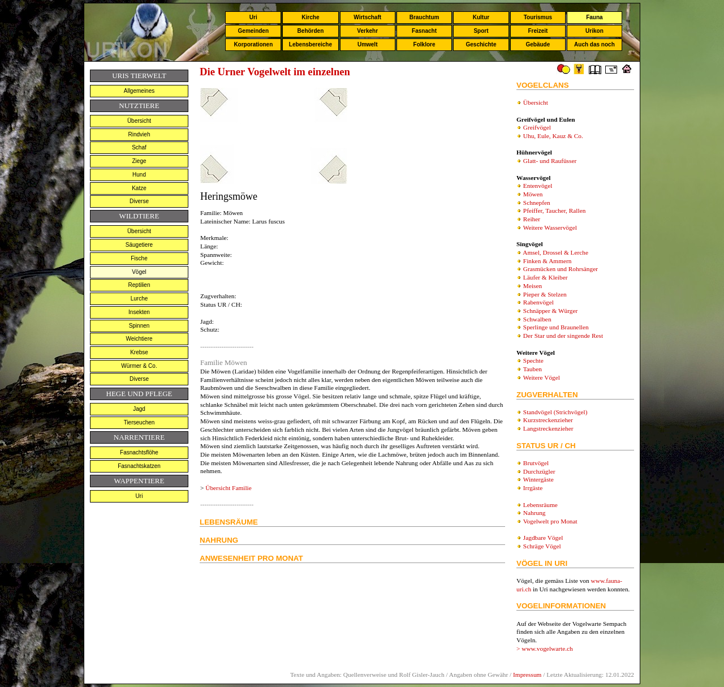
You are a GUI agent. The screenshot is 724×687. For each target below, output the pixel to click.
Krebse (139, 352)
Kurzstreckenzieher (548, 420)
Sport (480, 31)
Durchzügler (539, 471)
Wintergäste (538, 479)
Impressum (527, 674)
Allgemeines (139, 91)
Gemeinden (253, 31)
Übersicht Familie (228, 487)
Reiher (531, 219)
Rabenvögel (538, 302)
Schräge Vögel (542, 546)
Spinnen (139, 326)
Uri (253, 17)
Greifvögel (537, 127)
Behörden (311, 31)
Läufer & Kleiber (545, 277)
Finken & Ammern (547, 260)
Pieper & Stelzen (545, 294)
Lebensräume (540, 504)
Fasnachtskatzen (139, 466)
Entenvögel (538, 185)
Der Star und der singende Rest (563, 335)
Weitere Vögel (541, 377)
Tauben (532, 369)
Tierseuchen (139, 422)
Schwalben (537, 319)
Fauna (594, 17)
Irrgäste (532, 487)
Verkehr (367, 31)
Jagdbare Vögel (543, 537)
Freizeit (538, 31)
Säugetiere (139, 245)
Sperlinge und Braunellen (556, 327)
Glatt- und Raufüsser (549, 160)
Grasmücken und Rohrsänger (560, 268)
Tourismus (538, 17)
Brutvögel (536, 463)
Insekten (139, 312)
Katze (139, 188)
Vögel (139, 272)
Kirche (310, 17)
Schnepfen (536, 202)
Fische (139, 258)
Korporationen (253, 44)
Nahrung (534, 512)
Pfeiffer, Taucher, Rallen (554, 210)
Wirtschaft (367, 17)
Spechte (533, 360)
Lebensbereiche (310, 44)
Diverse (139, 201)
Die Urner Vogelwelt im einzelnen (275, 72)
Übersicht (139, 121)
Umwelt (367, 44)
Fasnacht (424, 31)
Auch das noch (594, 44)
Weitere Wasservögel (550, 227)
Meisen (532, 285)
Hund (139, 174)
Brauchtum (424, 17)
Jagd (139, 409)
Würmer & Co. (139, 366)
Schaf (139, 147)
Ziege (139, 161)
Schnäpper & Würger (550, 310)
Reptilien (139, 285)
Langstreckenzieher (548, 428)
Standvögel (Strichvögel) (555, 412)
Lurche (139, 298)
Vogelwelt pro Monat (550, 521)
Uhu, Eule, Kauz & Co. (553, 135)
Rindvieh (139, 134)
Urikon (594, 31)
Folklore (424, 44)
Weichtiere (139, 339)
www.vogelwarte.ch (547, 648)
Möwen (533, 194)
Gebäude (538, 44)
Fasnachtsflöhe (139, 452)
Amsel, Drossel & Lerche (555, 252)
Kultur (481, 17)
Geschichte (481, 44)
